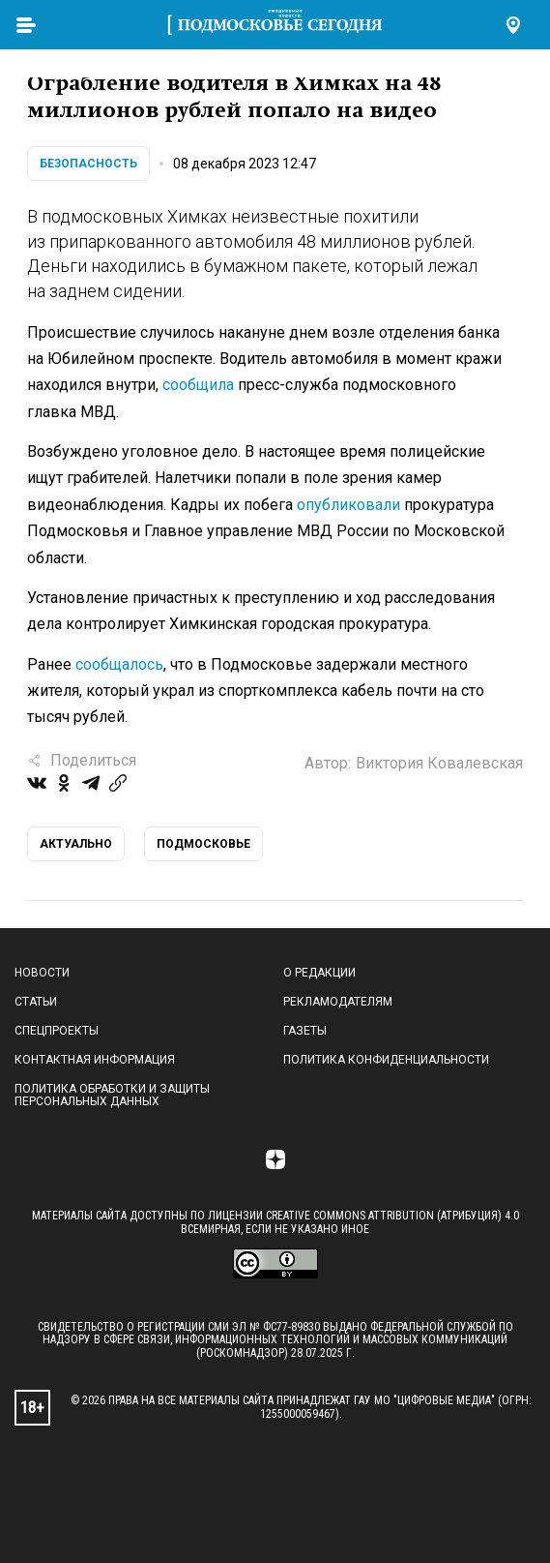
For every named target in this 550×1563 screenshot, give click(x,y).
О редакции (319, 972)
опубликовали (348, 505)
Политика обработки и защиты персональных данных (112, 1095)
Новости (42, 972)
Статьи (35, 1001)
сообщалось (119, 664)
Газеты (305, 1030)
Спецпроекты (56, 1030)
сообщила (198, 385)
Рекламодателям (337, 1001)
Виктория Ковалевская (439, 763)
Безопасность (88, 163)
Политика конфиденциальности (386, 1060)
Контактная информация (94, 1060)
